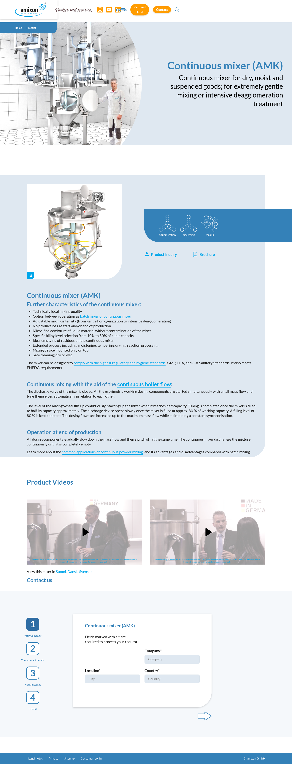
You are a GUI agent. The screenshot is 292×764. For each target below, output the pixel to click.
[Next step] (205, 716)
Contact (253, 11)
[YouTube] (106, 11)
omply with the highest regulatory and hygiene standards (120, 362)
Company (153, 651)
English (195, 11)
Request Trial (222, 11)
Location (92, 670)
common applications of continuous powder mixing (102, 452)
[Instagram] (97, 11)
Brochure (204, 254)
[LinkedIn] (115, 11)
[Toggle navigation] (146, 11)
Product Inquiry (160, 254)
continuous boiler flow (144, 384)
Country (152, 670)
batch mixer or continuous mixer (105, 316)
